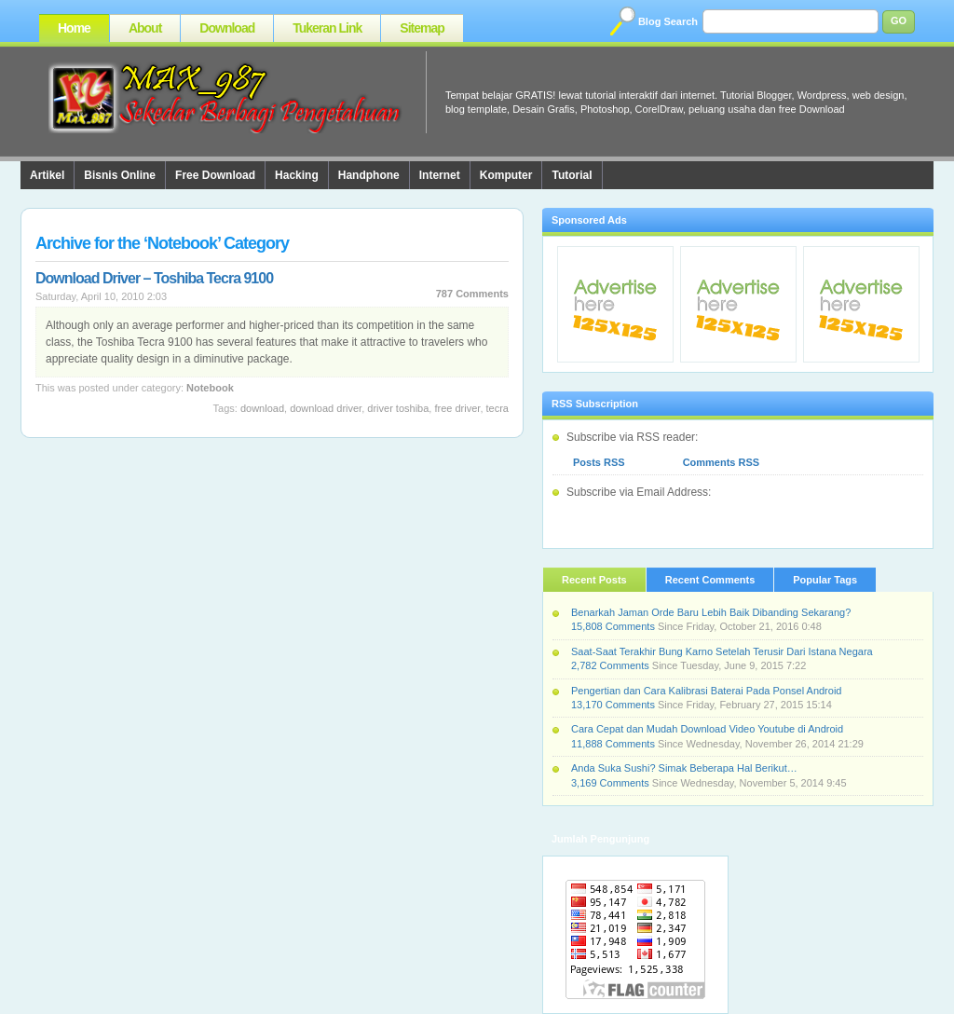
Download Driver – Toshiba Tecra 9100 (154, 278)
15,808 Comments (613, 626)
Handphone (369, 175)
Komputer (506, 175)
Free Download (215, 175)
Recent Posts (594, 579)
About (145, 28)
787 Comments (472, 293)
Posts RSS (599, 462)
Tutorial (572, 175)
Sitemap (421, 28)
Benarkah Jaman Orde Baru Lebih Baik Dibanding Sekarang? (711, 612)
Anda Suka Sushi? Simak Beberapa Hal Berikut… (684, 768)
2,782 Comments (610, 665)
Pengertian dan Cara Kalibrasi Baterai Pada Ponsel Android (706, 690)
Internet (439, 175)
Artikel (47, 175)
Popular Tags (825, 579)
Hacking (297, 175)
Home (74, 28)
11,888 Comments (613, 743)
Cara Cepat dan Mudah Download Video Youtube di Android (707, 728)
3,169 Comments (610, 782)
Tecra (497, 408)
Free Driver (457, 408)
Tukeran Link (327, 28)
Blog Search (668, 21)
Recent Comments (710, 579)
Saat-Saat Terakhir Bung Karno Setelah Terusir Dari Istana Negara (722, 651)
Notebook (210, 387)
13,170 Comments (613, 704)
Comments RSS (721, 462)
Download (226, 28)
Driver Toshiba (398, 408)
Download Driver (325, 408)
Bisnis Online (120, 175)
